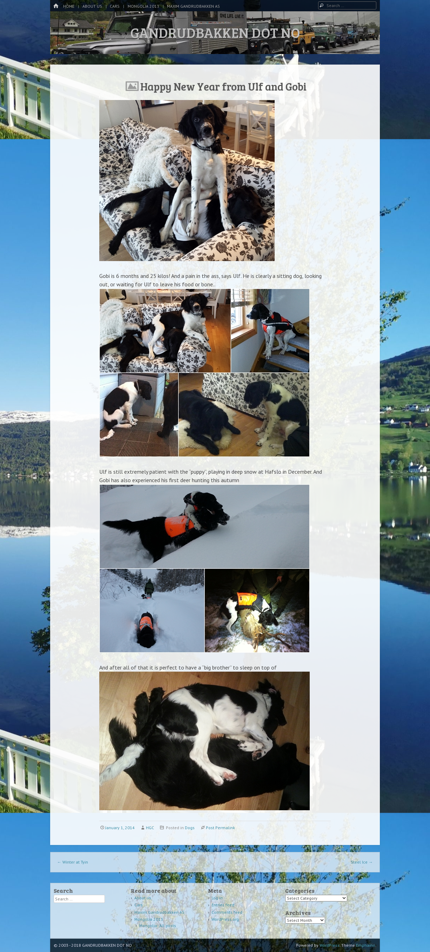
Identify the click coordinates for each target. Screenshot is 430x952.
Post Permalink (220, 827)
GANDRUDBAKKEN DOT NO (215, 32)
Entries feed (222, 904)
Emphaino (365, 945)
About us (92, 6)
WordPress (330, 945)
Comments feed (226, 912)
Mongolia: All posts (157, 925)
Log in (217, 897)
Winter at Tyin (72, 862)
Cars (115, 6)
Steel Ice (362, 862)
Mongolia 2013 (143, 6)
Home (68, 6)
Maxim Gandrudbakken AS (193, 6)
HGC (150, 827)
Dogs (190, 827)
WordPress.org (225, 919)
